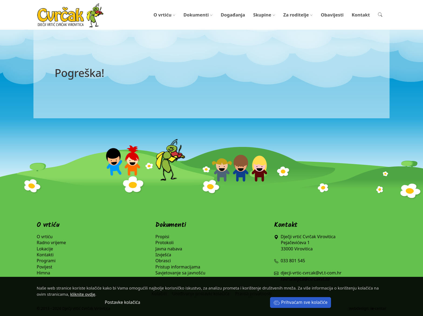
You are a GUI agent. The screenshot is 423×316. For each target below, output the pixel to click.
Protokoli (164, 243)
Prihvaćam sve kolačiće (301, 302)
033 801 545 (289, 261)
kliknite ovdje (82, 294)
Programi (46, 261)
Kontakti (45, 255)
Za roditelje (298, 15)
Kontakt (361, 15)
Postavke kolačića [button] (122, 302)
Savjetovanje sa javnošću (180, 273)
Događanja (233, 15)
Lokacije (45, 249)
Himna (43, 273)
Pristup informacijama (177, 267)
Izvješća (163, 255)
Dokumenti (198, 15)
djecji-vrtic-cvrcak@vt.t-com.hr (311, 273)
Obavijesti (332, 15)
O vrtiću (164, 15)
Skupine (264, 15)
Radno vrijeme (51, 243)
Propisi (162, 237)
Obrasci (163, 261)
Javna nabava (168, 249)
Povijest (44, 267)
